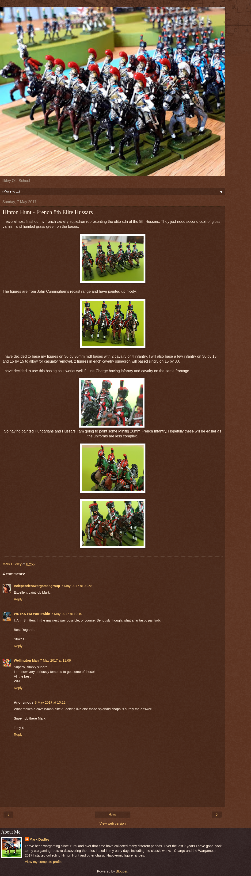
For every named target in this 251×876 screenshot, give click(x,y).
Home (112, 814)
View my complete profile (43, 862)
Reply (18, 599)
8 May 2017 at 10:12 (50, 702)
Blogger (121, 871)
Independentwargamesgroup (37, 586)
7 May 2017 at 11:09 (55, 660)
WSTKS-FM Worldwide (32, 614)
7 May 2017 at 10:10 (66, 614)
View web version (112, 823)
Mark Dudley (40, 839)
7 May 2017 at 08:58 (76, 586)
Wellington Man (26, 660)
